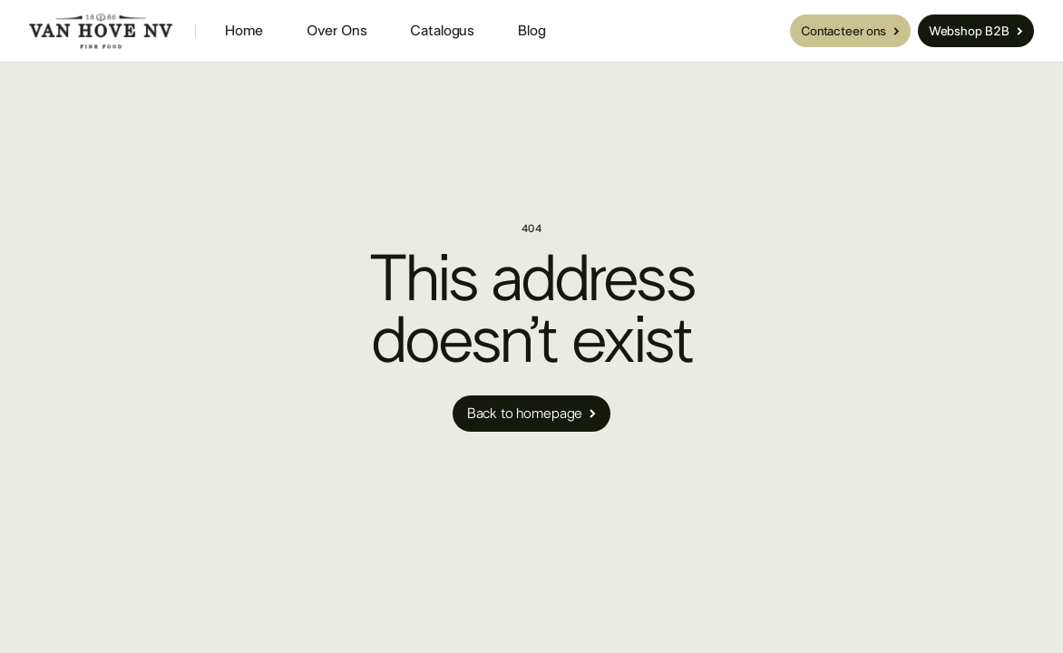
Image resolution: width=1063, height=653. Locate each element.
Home (243, 31)
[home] (101, 30)
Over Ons (337, 31)
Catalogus (442, 31)
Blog (531, 31)
